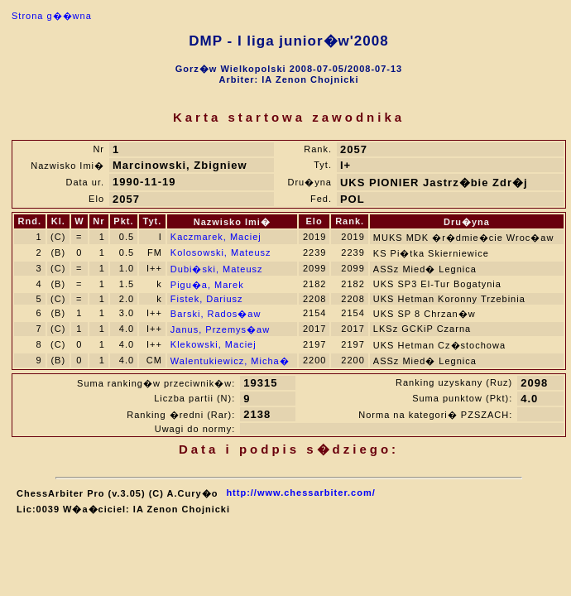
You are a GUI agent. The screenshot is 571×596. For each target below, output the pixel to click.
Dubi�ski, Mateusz (216, 269)
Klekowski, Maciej (213, 344)
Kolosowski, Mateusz (220, 252)
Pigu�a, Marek (207, 285)
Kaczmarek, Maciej (216, 237)
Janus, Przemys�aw (220, 329)
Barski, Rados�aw (216, 314)
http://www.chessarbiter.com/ (300, 492)
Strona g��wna (52, 16)
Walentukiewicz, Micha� (230, 361)
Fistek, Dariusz (206, 299)
